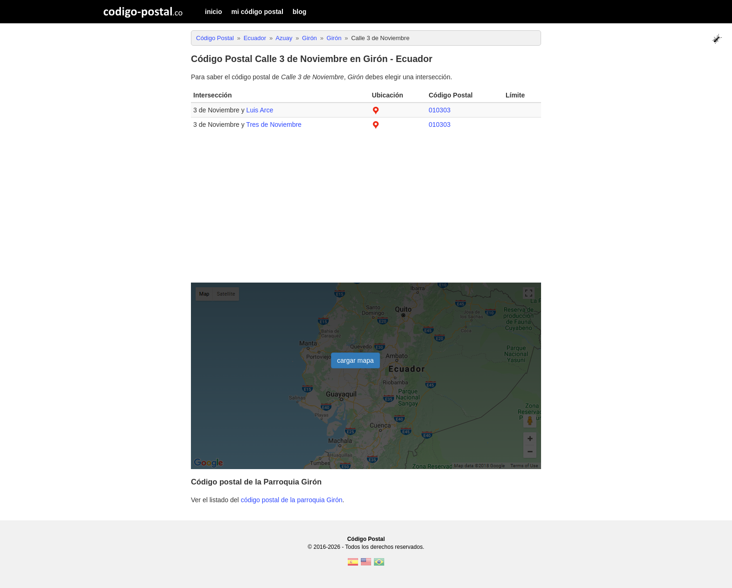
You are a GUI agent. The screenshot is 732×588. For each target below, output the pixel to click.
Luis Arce (260, 110)
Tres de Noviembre (274, 124)
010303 (439, 110)
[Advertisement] (366, 210)
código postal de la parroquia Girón (292, 500)
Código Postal (366, 539)
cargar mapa (355, 360)
